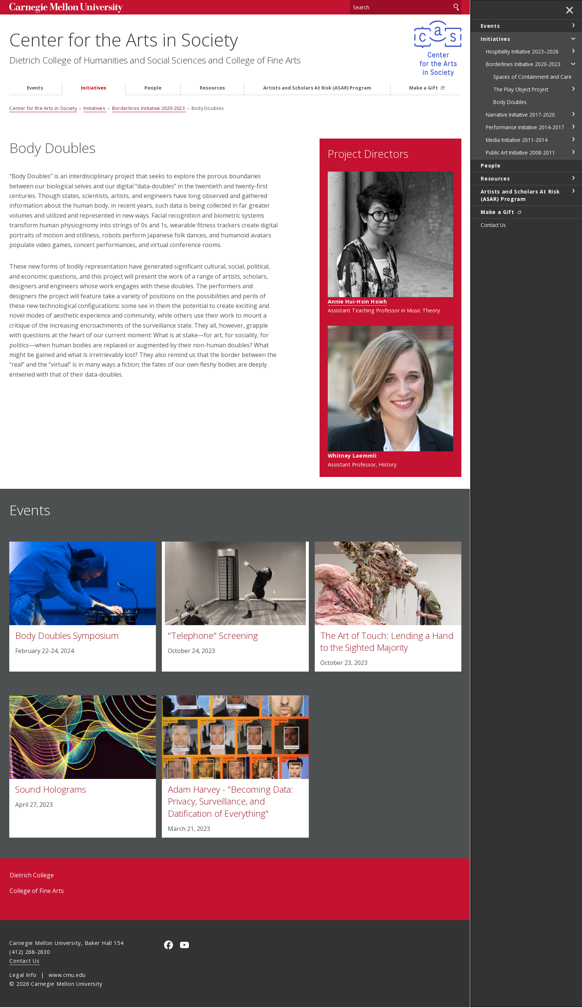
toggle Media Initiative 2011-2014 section (573, 139)
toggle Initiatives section (573, 38)
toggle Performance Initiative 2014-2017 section (573, 126)
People (152, 88)
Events (35, 88)
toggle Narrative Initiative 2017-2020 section (573, 114)
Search (456, 7)
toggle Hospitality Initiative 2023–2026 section (573, 50)
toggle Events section (573, 25)
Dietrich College (32, 875)
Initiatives (93, 88)
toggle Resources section (573, 177)
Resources (212, 88)
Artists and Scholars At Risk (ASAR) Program (317, 88)
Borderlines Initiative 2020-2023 (149, 108)
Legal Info (22, 974)
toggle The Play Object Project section (573, 88)
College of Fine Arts (37, 891)
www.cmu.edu (67, 974)
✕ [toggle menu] (570, 11)
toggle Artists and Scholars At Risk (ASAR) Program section (573, 190)
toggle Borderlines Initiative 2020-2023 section (573, 63)
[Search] (405, 7)
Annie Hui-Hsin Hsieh (357, 301)
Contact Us (24, 960)
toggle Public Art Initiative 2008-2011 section (573, 151)
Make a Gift (424, 88)
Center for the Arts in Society (123, 39)
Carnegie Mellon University (65, 8)
